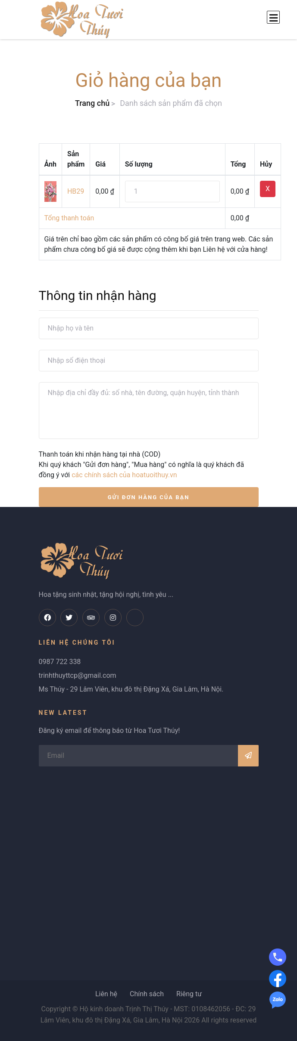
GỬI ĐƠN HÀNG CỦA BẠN (149, 497)
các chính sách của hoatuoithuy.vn (124, 475)
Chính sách (147, 994)
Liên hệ (106, 994)
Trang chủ (92, 103)
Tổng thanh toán (69, 218)
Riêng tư (189, 994)
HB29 (75, 191)
